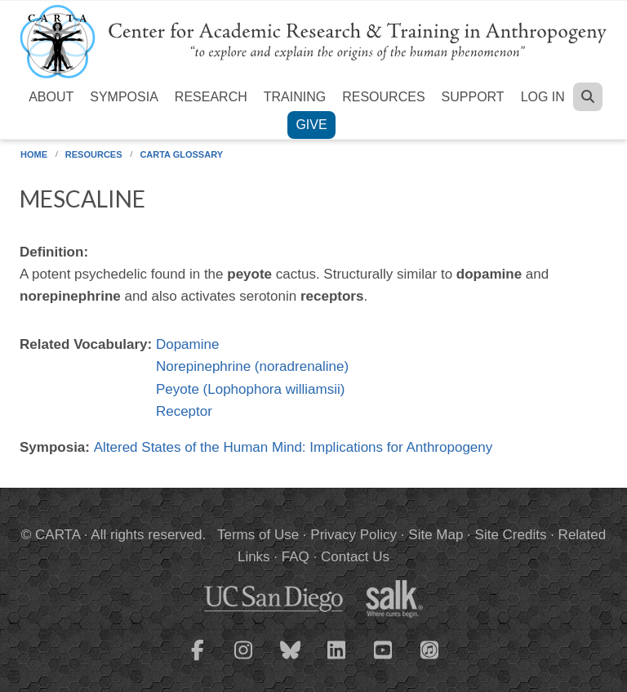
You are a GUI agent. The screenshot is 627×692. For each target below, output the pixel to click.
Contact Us (355, 557)
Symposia (124, 97)
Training (295, 97)
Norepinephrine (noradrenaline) (252, 366)
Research (211, 97)
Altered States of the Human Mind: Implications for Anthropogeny (293, 447)
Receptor (184, 411)
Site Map (435, 534)
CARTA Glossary (181, 154)
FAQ (295, 557)
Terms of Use (258, 534)
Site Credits (511, 534)
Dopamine (188, 344)
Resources (383, 97)
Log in (543, 97)
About (51, 97)
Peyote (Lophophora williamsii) (250, 389)
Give (311, 125)
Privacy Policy (353, 534)
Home (33, 154)
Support (473, 97)
